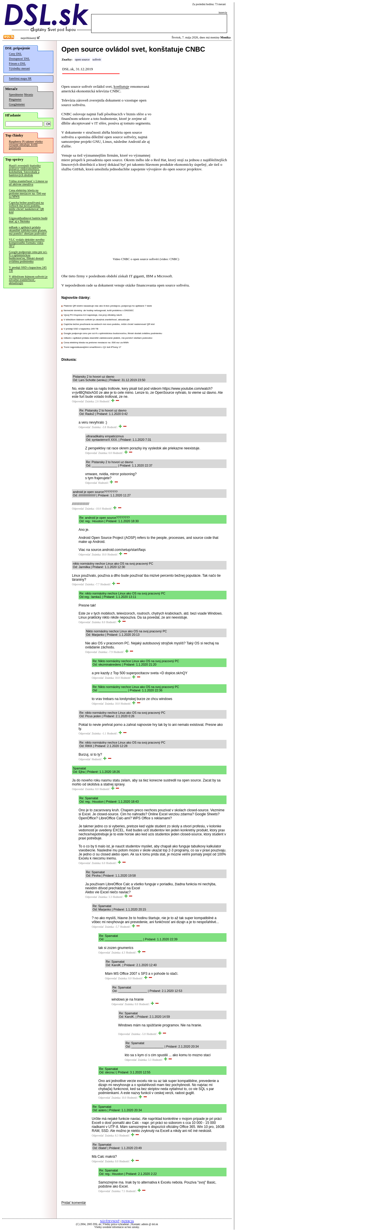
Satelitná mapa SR (20, 78)
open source (82, 59)
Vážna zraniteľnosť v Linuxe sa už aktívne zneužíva (28, 183)
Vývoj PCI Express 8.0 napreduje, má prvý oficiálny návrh (93, 315)
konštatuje (121, 86)
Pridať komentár (73, 1203)
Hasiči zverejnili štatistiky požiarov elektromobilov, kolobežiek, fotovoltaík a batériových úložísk (25, 170)
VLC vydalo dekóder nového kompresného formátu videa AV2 (26, 242)
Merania (28, 94)
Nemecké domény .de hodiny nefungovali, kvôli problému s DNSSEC (99, 310)
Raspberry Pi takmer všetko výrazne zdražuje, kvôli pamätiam (26, 144)
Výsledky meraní (19, 68)
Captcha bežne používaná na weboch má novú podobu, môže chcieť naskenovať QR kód (26, 207)
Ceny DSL (15, 53)
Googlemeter (17, 104)
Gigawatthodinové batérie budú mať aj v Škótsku (28, 220)
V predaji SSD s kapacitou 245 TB (28, 269)
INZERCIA (127, 1221)
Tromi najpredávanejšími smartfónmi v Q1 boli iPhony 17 (92, 347)
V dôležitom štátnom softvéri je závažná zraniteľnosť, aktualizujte (28, 279)
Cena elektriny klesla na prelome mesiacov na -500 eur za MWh (27, 193)
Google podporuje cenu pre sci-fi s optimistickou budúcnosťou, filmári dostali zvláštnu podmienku (28, 256)
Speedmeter (16, 94)
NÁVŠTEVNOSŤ (110, 1221)
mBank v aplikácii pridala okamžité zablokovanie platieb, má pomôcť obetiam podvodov (28, 230)
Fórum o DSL (17, 63)
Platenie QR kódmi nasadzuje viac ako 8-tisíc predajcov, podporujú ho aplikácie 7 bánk (108, 306)
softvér (96, 59)
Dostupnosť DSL (19, 58)
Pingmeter (15, 99)
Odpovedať (78, 401)
